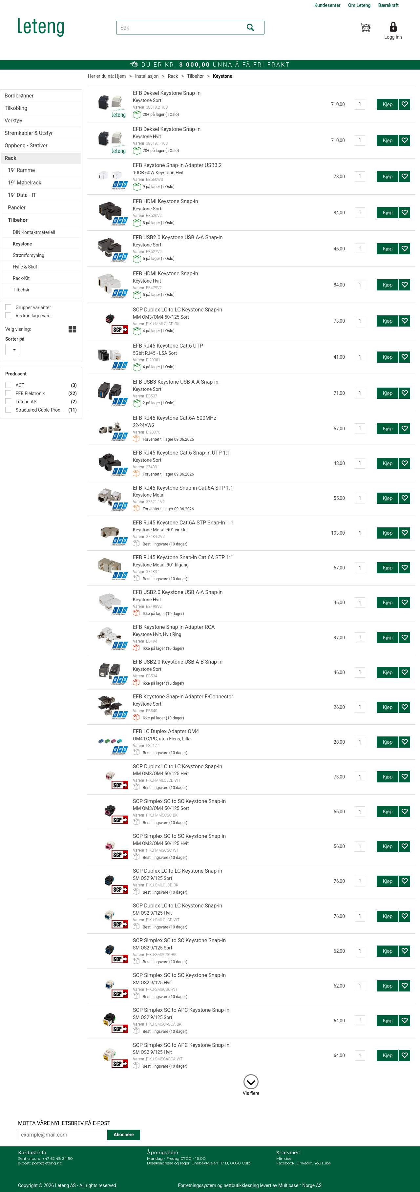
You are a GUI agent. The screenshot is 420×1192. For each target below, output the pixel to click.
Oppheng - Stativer (26, 145)
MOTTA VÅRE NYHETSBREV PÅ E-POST (64, 1123)
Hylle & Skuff (26, 266)
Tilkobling (16, 108)
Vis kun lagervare (32, 315)
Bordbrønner (19, 96)
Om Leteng (359, 5)
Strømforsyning (28, 255)
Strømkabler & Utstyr (29, 133)
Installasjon (147, 76)
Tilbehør (195, 76)
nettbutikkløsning (241, 1185)
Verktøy (13, 120)
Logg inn (393, 37)
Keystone (222, 76)
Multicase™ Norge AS (300, 1185)
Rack (173, 76)
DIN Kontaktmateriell (34, 232)
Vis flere (251, 1093)
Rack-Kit (21, 278)
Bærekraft (388, 5)
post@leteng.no (47, 1162)
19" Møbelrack (24, 183)
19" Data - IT (22, 195)
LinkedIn (304, 1162)
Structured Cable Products (39, 410)
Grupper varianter (32, 307)
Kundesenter (327, 5)
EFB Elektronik (29, 393)
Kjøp (388, 104)
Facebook (285, 1162)
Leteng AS (25, 401)
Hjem (120, 76)
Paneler (17, 207)
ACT (19, 385)
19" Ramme (21, 170)
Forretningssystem (197, 1185)
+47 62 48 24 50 (57, 1158)
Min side (283, 1158)
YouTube (322, 1162)
